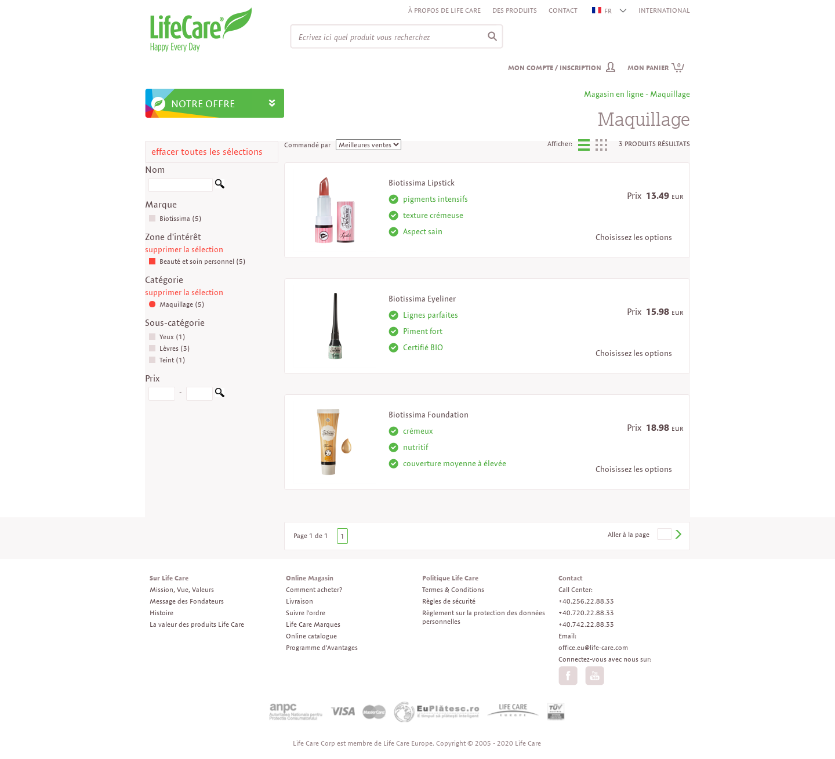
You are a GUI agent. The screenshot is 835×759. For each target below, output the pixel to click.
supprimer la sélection (184, 249)
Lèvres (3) (169, 348)
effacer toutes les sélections (207, 151)
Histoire (161, 612)
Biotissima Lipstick (422, 182)
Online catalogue (311, 635)
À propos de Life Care (444, 10)
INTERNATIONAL (664, 10)
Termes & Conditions (453, 589)
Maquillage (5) (176, 304)
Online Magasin (309, 577)
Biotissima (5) (175, 218)
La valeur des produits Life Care (197, 624)
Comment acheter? (314, 589)
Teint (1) (167, 359)
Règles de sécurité (448, 601)
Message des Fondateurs (187, 601)
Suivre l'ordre (305, 612)
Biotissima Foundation (429, 414)
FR (602, 10)
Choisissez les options (634, 237)
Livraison (299, 601)
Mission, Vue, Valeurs (182, 589)
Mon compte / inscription (554, 67)
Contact (563, 10)
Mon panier (656, 67)
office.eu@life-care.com (593, 647)
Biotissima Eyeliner (422, 298)
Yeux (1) (167, 336)
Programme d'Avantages (322, 647)
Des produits (514, 10)
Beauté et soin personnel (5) (197, 261)
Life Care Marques (313, 624)
